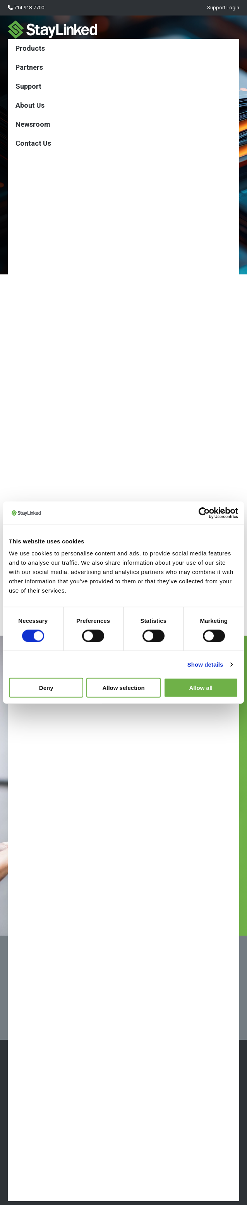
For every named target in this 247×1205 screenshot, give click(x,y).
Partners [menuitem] (29, 67)
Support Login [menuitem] (222, 7)
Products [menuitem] (30, 48)
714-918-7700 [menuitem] (26, 7)
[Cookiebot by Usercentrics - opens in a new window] (204, 513)
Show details (205, 664)
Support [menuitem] (28, 86)
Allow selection (123, 687)
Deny (46, 687)
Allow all (201, 687)
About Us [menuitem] (30, 105)
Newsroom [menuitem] (32, 124)
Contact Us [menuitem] (33, 143)
